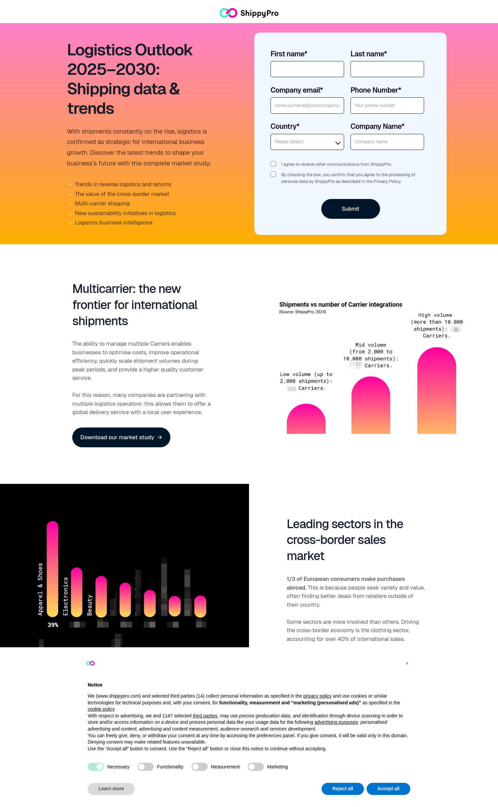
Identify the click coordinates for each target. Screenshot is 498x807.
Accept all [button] (388, 788)
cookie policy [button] (101, 709)
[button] (407, 663)
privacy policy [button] (317, 696)
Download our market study (121, 437)
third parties (205, 715)
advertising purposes (336, 722)
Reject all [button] (342, 788)
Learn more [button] (111, 788)
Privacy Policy (387, 181)
